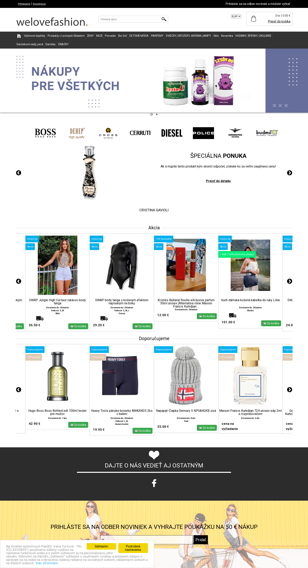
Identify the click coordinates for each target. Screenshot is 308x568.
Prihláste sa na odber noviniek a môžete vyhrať (258, 4)
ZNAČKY (63, 44)
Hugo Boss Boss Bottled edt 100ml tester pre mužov (57, 412)
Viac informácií (46, 563)
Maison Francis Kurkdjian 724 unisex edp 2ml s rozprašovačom (250, 412)
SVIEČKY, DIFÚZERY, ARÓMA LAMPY (188, 35)
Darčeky (50, 44)
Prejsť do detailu (218, 181)
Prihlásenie (24, 3)
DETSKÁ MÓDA (139, 35)
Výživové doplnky (34, 35)
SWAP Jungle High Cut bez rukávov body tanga (57, 302)
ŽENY (90, 35)
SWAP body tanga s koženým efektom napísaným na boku (121, 302)
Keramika (227, 35)
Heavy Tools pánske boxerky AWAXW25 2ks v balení (122, 412)
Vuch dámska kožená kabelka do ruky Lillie (250, 300)
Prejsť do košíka (279, 21)
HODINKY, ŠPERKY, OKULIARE (253, 35)
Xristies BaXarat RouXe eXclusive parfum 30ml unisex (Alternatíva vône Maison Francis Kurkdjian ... (186, 303)
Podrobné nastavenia (133, 548)
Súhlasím (101, 546)
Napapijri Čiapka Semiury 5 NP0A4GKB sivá (186, 410)
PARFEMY (157, 35)
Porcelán (110, 35)
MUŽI (99, 35)
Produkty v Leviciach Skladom (66, 35)
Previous (19, 173)
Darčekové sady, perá (30, 44)
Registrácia (39, 3)
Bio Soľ (122, 35)
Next (290, 173)
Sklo (216, 35)
